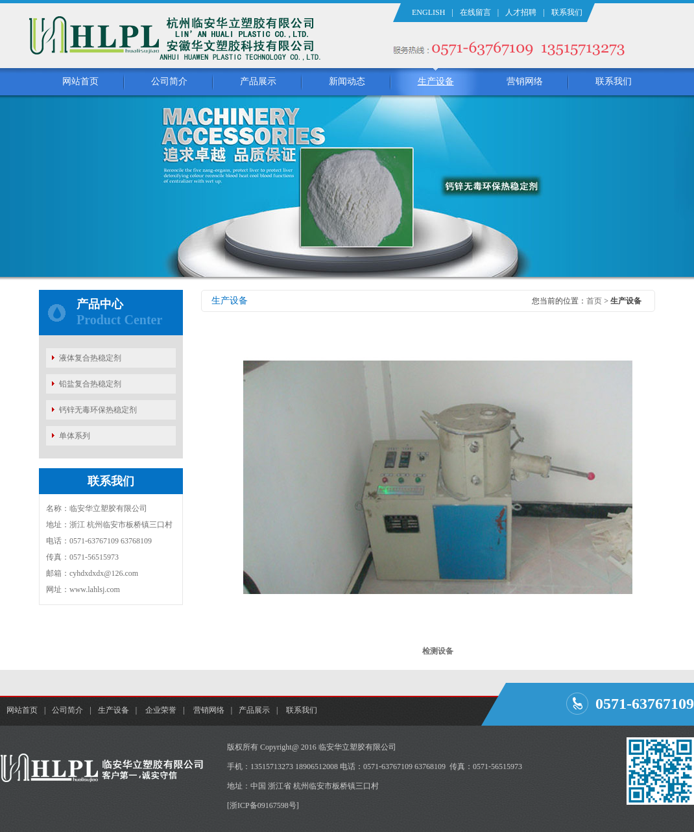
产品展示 (258, 81)
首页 (594, 300)
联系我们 (566, 12)
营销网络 (525, 81)
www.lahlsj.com (94, 589)
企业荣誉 (160, 710)
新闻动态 (347, 81)
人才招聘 (520, 12)
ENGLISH (428, 12)
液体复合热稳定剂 (90, 358)
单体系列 (74, 435)
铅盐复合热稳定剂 (90, 383)
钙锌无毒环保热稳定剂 (98, 409)
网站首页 (80, 81)
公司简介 (169, 81)
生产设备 (436, 81)
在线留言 (475, 12)
